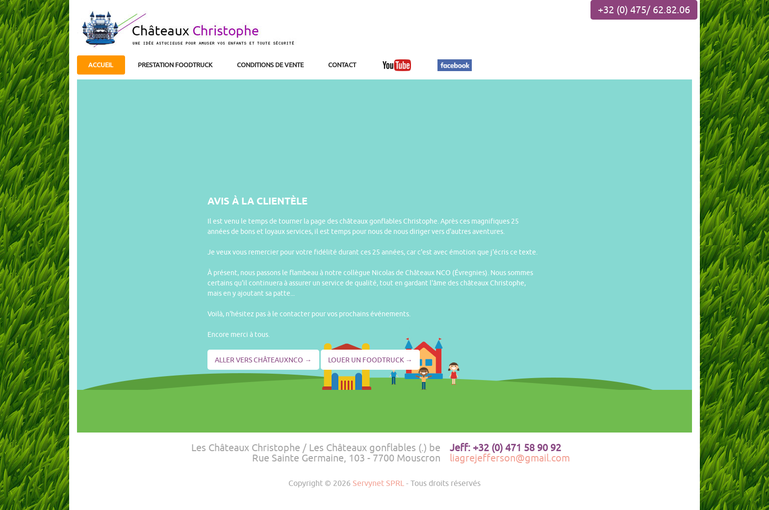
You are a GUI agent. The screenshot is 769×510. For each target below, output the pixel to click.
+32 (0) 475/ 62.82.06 (644, 9)
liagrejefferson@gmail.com (510, 457)
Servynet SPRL (378, 482)
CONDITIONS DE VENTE (270, 65)
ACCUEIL (100, 65)
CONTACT (342, 65)
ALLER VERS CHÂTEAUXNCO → (263, 360)
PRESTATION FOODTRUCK (175, 65)
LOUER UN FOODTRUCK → (370, 360)
